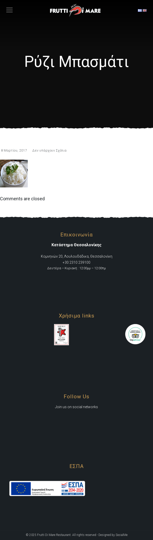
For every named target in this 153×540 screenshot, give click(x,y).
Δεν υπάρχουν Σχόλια (49, 150)
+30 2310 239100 (76, 262)
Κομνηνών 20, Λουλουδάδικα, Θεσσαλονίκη (76, 256)
